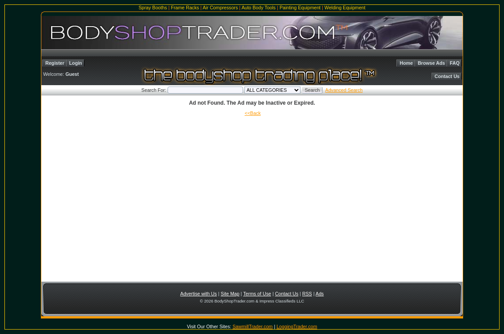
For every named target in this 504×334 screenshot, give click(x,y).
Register (54, 63)
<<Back (252, 113)
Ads (320, 293)
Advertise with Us (198, 293)
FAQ (455, 63)
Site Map (230, 293)
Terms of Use (257, 293)
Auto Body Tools (258, 7)
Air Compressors (220, 7)
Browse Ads (431, 63)
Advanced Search (344, 90)
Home (406, 63)
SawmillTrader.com (252, 326)
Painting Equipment (300, 7)
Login (75, 63)
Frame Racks (185, 7)
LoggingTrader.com (296, 326)
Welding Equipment (344, 7)
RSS (307, 293)
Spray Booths (153, 7)
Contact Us (447, 76)
